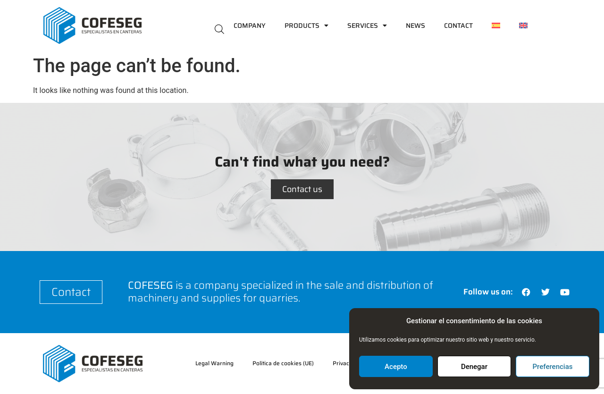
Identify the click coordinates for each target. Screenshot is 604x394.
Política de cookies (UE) (283, 363)
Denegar (474, 366)
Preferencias (553, 366)
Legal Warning (214, 363)
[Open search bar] (219, 28)
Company (250, 25)
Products (306, 25)
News (415, 25)
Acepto (396, 366)
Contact (458, 25)
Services (367, 25)
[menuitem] (496, 25)
